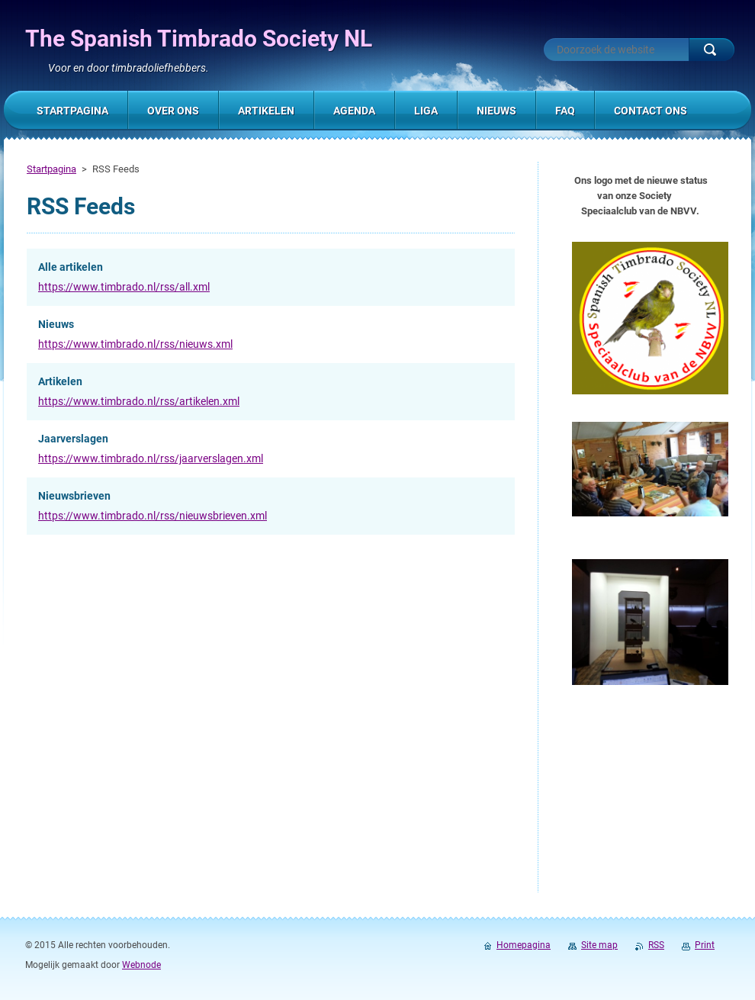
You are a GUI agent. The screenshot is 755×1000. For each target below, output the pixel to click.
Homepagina (523, 945)
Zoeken (711, 49)
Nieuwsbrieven (74, 496)
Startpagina (51, 169)
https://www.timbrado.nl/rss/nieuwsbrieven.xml (152, 516)
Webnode (141, 965)
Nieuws (56, 324)
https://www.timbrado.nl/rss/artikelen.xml (138, 401)
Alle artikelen (70, 267)
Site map (599, 945)
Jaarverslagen (73, 438)
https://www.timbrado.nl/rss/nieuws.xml (135, 344)
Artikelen (60, 381)
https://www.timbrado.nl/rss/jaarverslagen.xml (150, 458)
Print (705, 945)
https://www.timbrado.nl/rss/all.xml (124, 287)
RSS (656, 945)
